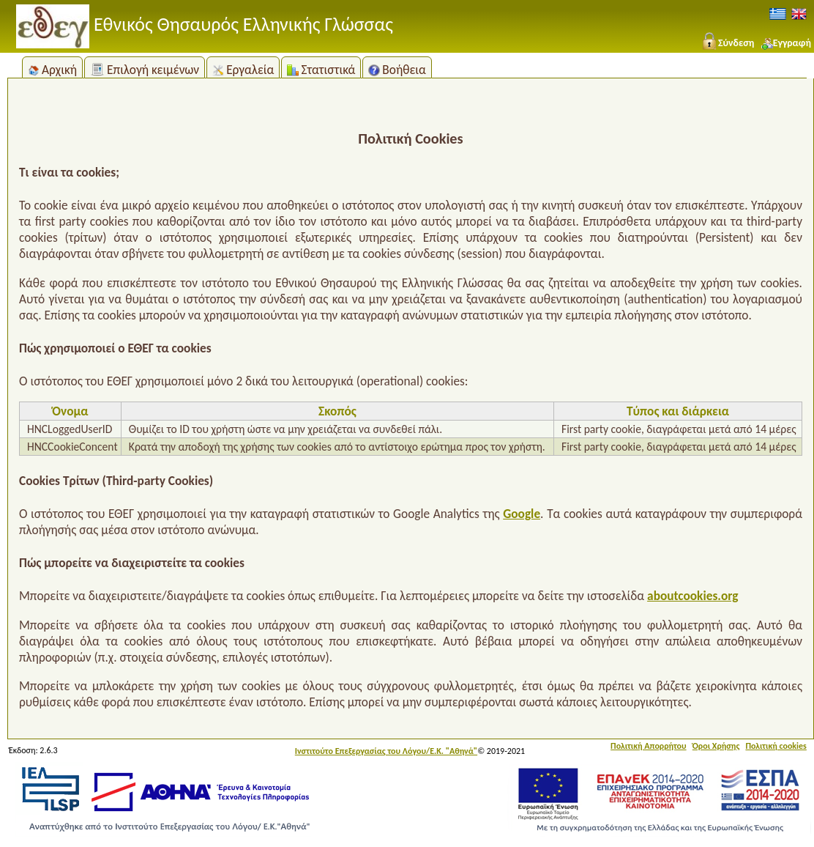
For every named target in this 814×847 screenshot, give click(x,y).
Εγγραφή (786, 43)
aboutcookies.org (692, 596)
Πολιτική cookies (775, 746)
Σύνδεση (727, 43)
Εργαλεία (243, 70)
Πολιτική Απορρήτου (648, 746)
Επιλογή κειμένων (144, 70)
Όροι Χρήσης (716, 746)
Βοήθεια (397, 70)
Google (521, 514)
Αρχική (52, 70)
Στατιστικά (321, 70)
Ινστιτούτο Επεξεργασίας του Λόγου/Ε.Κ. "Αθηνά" (386, 751)
